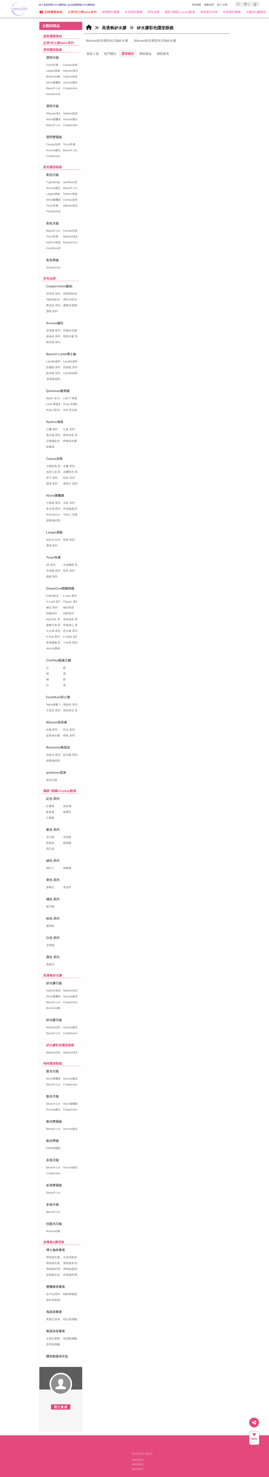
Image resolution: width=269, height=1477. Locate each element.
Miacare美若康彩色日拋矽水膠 (107, 40)
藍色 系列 (52, 829)
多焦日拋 (52, 1160)
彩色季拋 (52, 260)
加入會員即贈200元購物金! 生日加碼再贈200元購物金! (67, 4)
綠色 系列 (52, 860)
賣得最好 (128, 53)
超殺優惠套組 (52, 36)
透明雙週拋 (54, 137)
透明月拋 (52, 106)
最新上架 (92, 53)
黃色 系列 (52, 880)
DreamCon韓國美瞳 (60, 588)
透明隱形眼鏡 (52, 49)
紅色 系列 (52, 798)
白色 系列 (52, 937)
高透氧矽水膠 (52, 975)
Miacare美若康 (56, 722)
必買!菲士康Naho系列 (58, 43)
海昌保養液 (54, 1312)
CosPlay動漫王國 (58, 660)
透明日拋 (52, 57)
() (247, 4)
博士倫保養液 (55, 1250)
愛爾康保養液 (55, 1286)
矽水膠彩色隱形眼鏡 (60, 1045)
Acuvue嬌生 (55, 323)
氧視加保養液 (55, 1331)
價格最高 (163, 53)
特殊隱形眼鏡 (52, 1063)
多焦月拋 (52, 1204)
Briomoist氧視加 (58, 747)
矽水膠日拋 (54, 983)
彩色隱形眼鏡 (52, 167)
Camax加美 (54, 458)
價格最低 (145, 53)
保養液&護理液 (53, 1242)
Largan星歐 (54, 532)
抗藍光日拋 (54, 1223)
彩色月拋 (52, 223)
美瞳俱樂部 (86, 1462)
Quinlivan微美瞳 (58, 391)
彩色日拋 (52, 175)
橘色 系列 (52, 899)
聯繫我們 (209, 4)
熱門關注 (110, 53)
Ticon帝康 (53, 557)
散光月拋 (52, 1096)
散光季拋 (52, 1140)
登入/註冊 (222, 4)
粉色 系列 (52, 918)
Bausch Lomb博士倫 (61, 354)
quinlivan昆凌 (56, 772)
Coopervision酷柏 (59, 286)
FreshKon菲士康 (58, 697)
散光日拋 (52, 1071)
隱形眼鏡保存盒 (57, 1356)
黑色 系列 (52, 957)
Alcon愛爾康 (55, 495)
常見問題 (196, 4)
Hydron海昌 (54, 422)
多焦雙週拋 (54, 1185)
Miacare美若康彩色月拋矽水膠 (155, 40)
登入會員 (60, 1407)
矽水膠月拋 (54, 1020)
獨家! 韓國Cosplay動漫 (59, 791)
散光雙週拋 (54, 1121)
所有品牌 (49, 278)
